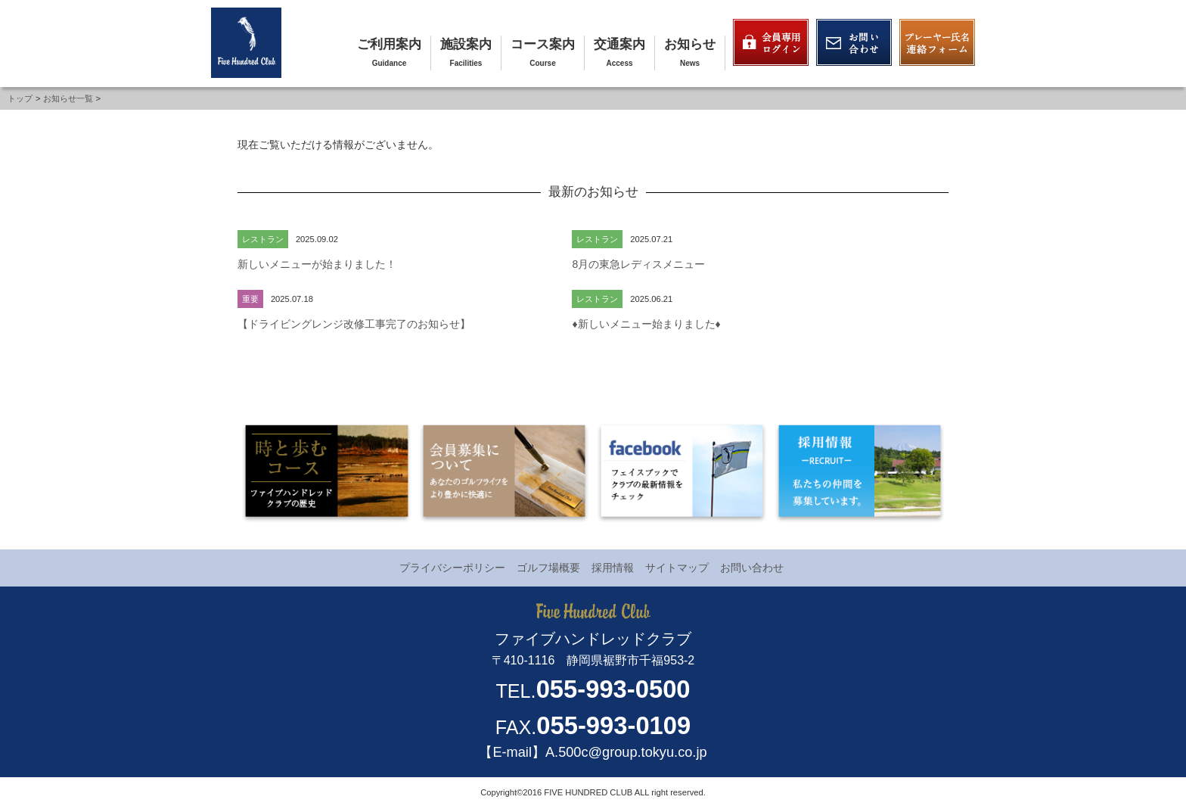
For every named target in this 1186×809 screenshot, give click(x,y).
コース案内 (543, 44)
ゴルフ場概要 (548, 568)
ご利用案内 (389, 44)
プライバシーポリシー (452, 568)
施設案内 (466, 44)
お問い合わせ (752, 568)
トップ (20, 98)
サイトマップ (677, 568)
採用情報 (612, 568)
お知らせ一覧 (68, 98)
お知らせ (690, 44)
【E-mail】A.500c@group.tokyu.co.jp (592, 752)
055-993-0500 (613, 689)
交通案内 (619, 44)
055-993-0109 (613, 725)
